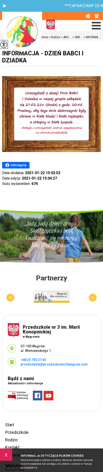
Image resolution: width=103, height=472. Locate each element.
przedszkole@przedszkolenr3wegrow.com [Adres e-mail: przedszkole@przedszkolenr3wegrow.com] (54, 364)
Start (9, 424)
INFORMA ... (92, 37)
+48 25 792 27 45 (97, 16)
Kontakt (12, 447)
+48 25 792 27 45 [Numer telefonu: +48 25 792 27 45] (33, 360)
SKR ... (77, 37)
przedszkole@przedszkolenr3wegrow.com (87, 16)
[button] (4, 6)
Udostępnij (15, 165)
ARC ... (66, 37)
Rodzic (11, 439)
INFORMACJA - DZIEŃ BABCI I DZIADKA (43, 57)
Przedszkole (17, 432)
